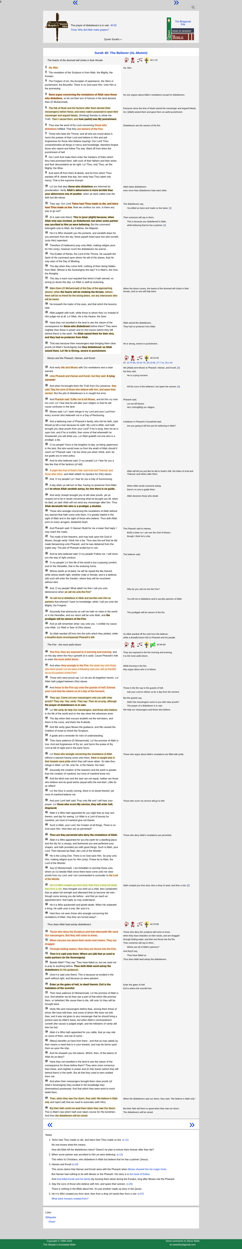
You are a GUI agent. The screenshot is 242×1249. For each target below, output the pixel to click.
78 (47, 1008)
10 (47, 186)
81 (47, 1052)
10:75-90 (131, 362)
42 (47, 597)
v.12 (120, 1154)
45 (47, 633)
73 (47, 953)
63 (47, 834)
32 (47, 478)
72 (47, 948)
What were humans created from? (70, 1198)
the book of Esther (140, 1174)
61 (47, 812)
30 (47, 460)
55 (47, 740)
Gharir (52, 1221)
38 (47, 553)
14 (47, 245)
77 (47, 992)
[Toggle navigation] (193, 7)
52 (47, 718)
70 (47, 931)
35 (47, 510)
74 (47, 962)
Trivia (74, 29)
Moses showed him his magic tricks (147, 1169)
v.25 (129, 1184)
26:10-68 (150, 362)
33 (47, 484)
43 (47, 611)
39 (47, 562)
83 (47, 1081)
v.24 (75, 1164)
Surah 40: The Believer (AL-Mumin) (121, 53)
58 (47, 778)
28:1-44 (169, 362)
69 (47, 913)
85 (47, 1108)
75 (47, 974)
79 (47, 1032)
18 (47, 288)
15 (47, 253)
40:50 (113, 25)
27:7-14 (160, 362)
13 (47, 232)
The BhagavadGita (183, 23)
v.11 (125, 1140)
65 (47, 855)
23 (47, 367)
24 (47, 375)
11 (47, 203)
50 (47, 697)
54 (47, 735)
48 (47, 677)
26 (47, 399)
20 (47, 312)
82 (47, 1061)
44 (47, 623)
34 (47, 494)
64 (47, 839)
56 (47, 753)
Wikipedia (51, 1217)
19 (47, 303)
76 (47, 984)
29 (47, 444)
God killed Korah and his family (73, 1179)
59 (47, 790)
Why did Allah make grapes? (93, 29)
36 (47, 527)
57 (47, 769)
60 (47, 800)
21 (47, 322)
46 (47, 651)
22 (47, 343)
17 (47, 278)
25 (47, 385)
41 (47, 588)
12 (47, 216)
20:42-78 (141, 362)
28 (47, 421)
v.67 (141, 1193)
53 (47, 726)
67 (47, 884)
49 (47, 687)
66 (47, 867)
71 (47, 940)
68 (47, 904)
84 (47, 1098)
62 (47, 824)
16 (47, 265)
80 (47, 1040)
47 (47, 665)
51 (47, 709)
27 (47, 411)
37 (47, 536)
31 (47, 470)
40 (47, 570)
